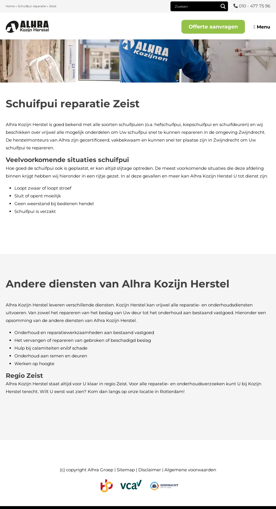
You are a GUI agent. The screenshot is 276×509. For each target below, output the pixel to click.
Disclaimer (149, 469)
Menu (262, 27)
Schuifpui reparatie (32, 6)
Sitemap (126, 469)
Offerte (213, 27)
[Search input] (196, 6)
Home (10, 6)
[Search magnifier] (223, 6)
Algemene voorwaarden (190, 469)
